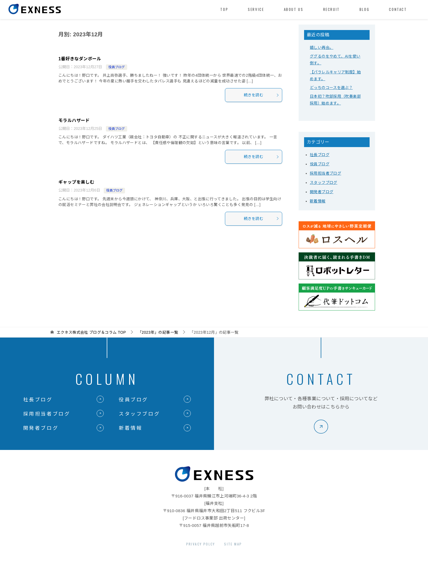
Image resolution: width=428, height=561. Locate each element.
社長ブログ (319, 155)
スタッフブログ (323, 182)
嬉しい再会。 (321, 47)
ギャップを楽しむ (76, 182)
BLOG (364, 9)
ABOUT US (294, 9)
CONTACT (398, 9)
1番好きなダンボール (79, 58)
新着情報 (318, 201)
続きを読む (261, 95)
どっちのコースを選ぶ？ (331, 87)
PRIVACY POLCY (200, 544)
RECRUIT (331, 9)
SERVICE (256, 9)
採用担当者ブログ (325, 173)
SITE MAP (233, 544)
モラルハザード (74, 120)
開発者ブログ (321, 192)
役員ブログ (116, 67)
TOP (224, 9)
